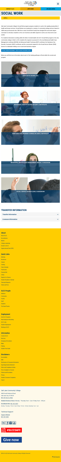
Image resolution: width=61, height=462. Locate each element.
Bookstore (3, 259)
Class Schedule (4, 267)
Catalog (3, 264)
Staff (2, 301)
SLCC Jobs (3, 322)
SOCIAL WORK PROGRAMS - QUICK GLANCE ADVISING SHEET (16, 50)
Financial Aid (4, 272)
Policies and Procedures (6, 372)
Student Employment (6, 324)
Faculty (3, 298)
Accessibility (4, 357)
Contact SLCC (10, 9)
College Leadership (5, 243)
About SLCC (4, 235)
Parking (3, 346)
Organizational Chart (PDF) (7, 248)
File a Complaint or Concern (7, 370)
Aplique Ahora (51, 9)
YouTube (14, 422)
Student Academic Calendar (7, 280)
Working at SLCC (5, 327)
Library (2, 274)
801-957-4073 (14, 403)
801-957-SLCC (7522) (7, 398)
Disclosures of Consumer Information (10, 362)
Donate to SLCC (5, 245)
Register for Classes (6, 277)
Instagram (10, 422)
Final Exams (4, 269)
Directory (3, 338)
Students (3, 303)
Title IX (2, 380)
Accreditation (4, 238)
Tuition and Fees (5, 285)
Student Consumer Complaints (8, 377)
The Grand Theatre (5, 306)
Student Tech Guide (5, 348)
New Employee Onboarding (7, 319)
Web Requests (56, 456)
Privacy (2, 375)
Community (4, 296)
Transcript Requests (5, 282)
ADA (2, 360)
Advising (3, 257)
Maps (2, 343)
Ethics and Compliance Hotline (8, 367)
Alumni (2, 240)
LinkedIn (3, 422)
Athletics (3, 293)
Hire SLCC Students (5, 317)
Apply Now (30, 9)
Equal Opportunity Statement (8, 365)
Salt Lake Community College (30, 3)
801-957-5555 (5, 417)
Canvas (3, 262)
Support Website (5, 414)
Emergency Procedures (6, 341)
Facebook (7, 422)
